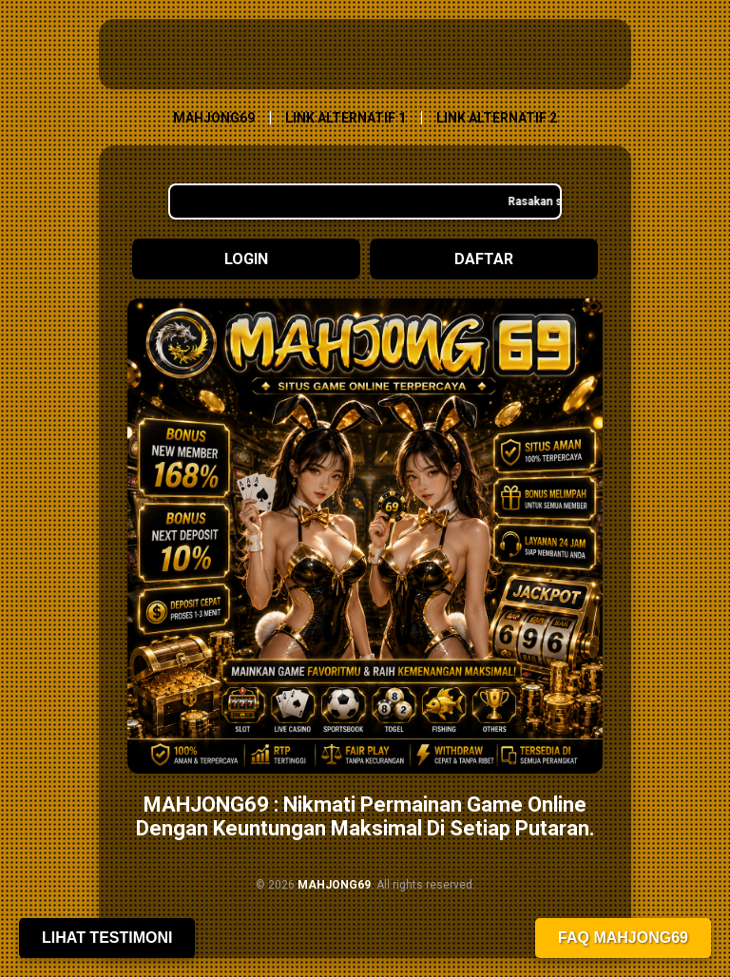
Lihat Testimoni (107, 937)
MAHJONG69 (214, 117)
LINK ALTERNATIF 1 (345, 117)
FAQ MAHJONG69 (623, 937)
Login (246, 259)
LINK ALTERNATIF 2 (496, 117)
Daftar (483, 259)
